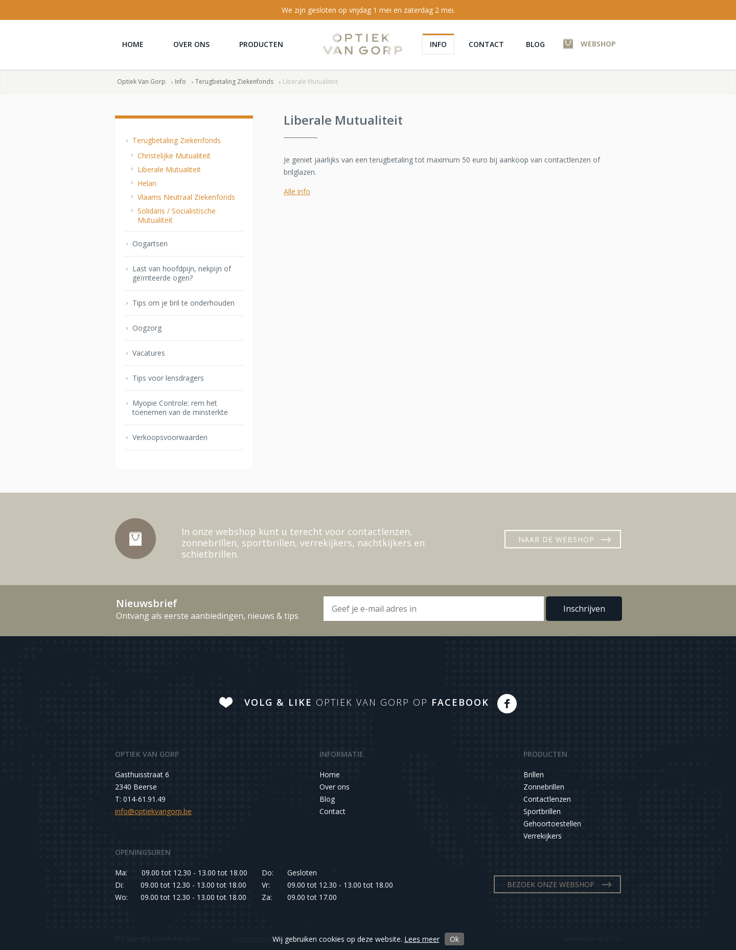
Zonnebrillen (543, 787)
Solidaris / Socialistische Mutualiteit (176, 215)
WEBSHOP (598, 44)
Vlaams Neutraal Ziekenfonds (186, 197)
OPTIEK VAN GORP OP (366, 702)
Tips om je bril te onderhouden (183, 303)
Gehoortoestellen (552, 823)
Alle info (297, 191)
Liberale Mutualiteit (169, 169)
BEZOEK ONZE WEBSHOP (550, 884)
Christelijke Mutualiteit (174, 155)
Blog (535, 44)
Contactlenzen (547, 799)
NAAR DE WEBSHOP (556, 539)
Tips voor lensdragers (168, 378)
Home (133, 44)
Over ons (191, 44)
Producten (261, 44)
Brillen (533, 774)
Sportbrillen (542, 811)
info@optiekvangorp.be (153, 811)
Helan (146, 183)
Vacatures (148, 353)
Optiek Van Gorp (362, 44)
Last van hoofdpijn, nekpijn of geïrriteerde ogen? (181, 273)
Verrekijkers (542, 836)
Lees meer (422, 939)
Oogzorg (147, 328)
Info (438, 44)
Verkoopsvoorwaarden (170, 437)
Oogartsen (150, 243)
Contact (486, 44)
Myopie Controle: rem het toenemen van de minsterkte (180, 407)
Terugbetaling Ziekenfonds (234, 81)
